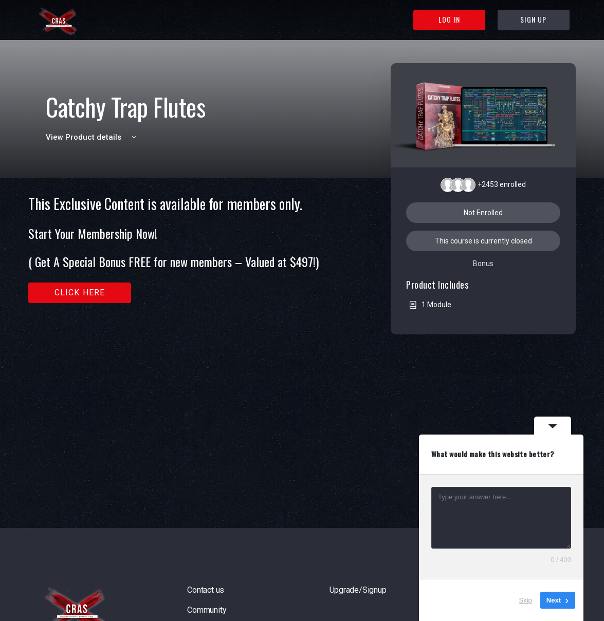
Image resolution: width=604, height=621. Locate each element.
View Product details (92, 137)
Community (206, 610)
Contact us (205, 590)
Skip (525, 600)
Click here (79, 292)
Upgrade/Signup (358, 590)
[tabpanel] (184, 249)
